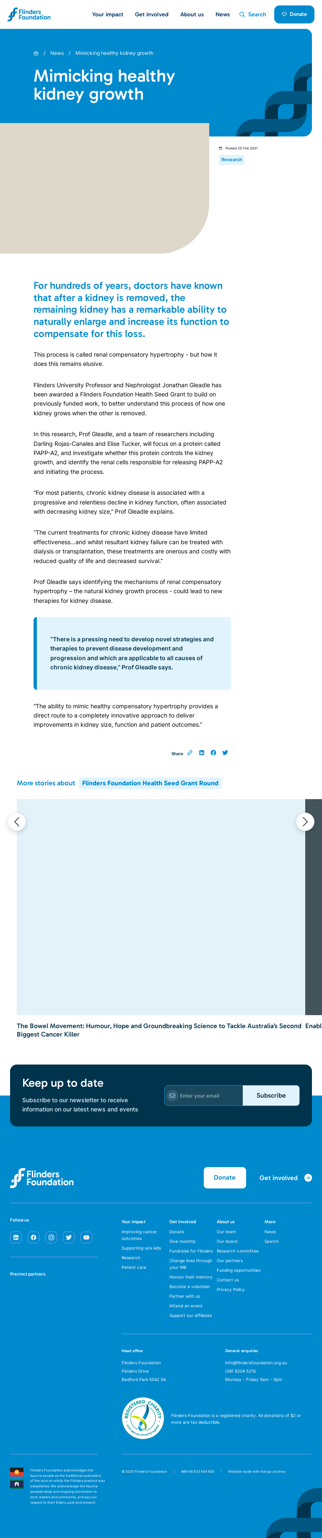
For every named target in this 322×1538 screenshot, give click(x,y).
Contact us (228, 1279)
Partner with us (184, 1296)
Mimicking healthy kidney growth (114, 53)
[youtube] (86, 1237)
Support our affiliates (190, 1315)
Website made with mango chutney (257, 1471)
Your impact (133, 1221)
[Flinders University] (18, 1320)
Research (131, 1257)
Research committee (238, 1250)
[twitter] (69, 1237)
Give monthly (182, 1241)
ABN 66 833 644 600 (197, 1471)
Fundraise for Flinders (191, 1250)
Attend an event (186, 1305)
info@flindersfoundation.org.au (256, 1362)
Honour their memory (191, 1276)
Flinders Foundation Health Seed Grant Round (150, 783)
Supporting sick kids (141, 1247)
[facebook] (33, 1237)
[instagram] (51, 1237)
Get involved (182, 1221)
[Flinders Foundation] (29, 14)
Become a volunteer (189, 1286)
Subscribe (271, 1095)
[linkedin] (16, 1237)
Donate (294, 14)
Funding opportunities (238, 1270)
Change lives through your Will (190, 1264)
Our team (226, 1231)
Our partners (230, 1260)
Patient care (134, 1267)
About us (226, 1221)
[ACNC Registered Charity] (143, 1437)
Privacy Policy (231, 1289)
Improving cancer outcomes (139, 1235)
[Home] (36, 53)
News (223, 14)
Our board (227, 1241)
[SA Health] (18, 1294)
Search (272, 1241)
